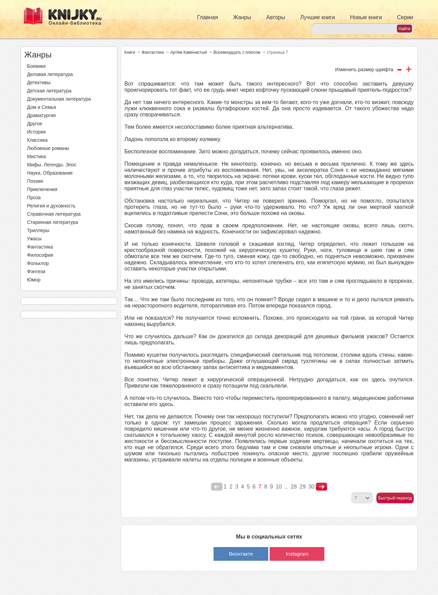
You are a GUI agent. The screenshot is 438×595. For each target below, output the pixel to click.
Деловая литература (50, 74)
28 (294, 487)
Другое (34, 123)
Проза (34, 197)
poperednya (216, 487)
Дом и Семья (41, 107)
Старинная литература (52, 222)
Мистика (36, 156)
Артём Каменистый (188, 52)
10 (279, 487)
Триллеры (38, 230)
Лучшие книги (317, 17)
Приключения (42, 189)
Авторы (275, 17)
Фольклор (38, 263)
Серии (405, 17)
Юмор (33, 279)
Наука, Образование (50, 173)
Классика (37, 140)
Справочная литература (54, 214)
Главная (207, 17)
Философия (40, 255)
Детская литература (49, 90)
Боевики (36, 66)
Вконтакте (241, 554)
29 (302, 487)
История (36, 132)
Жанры (242, 17)
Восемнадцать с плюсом (237, 52)
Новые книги (366, 17)
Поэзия (35, 181)
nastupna (321, 487)
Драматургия (41, 115)
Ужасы (34, 238)
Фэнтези (36, 271)
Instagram (297, 554)
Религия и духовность (51, 205)
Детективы (39, 82)
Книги (130, 52)
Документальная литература (59, 99)
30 (311, 487)
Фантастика (40, 247)
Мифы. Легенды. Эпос (52, 164)
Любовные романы (48, 148)
